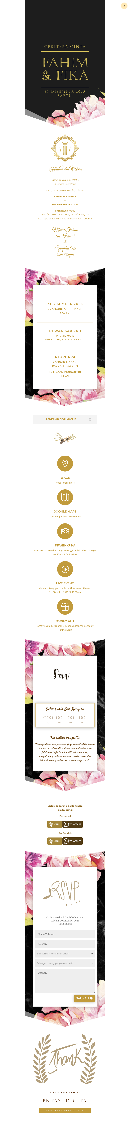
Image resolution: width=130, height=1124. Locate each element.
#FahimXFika (65, 542)
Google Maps (65, 509)
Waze (65, 475)
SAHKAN (89, 998)
